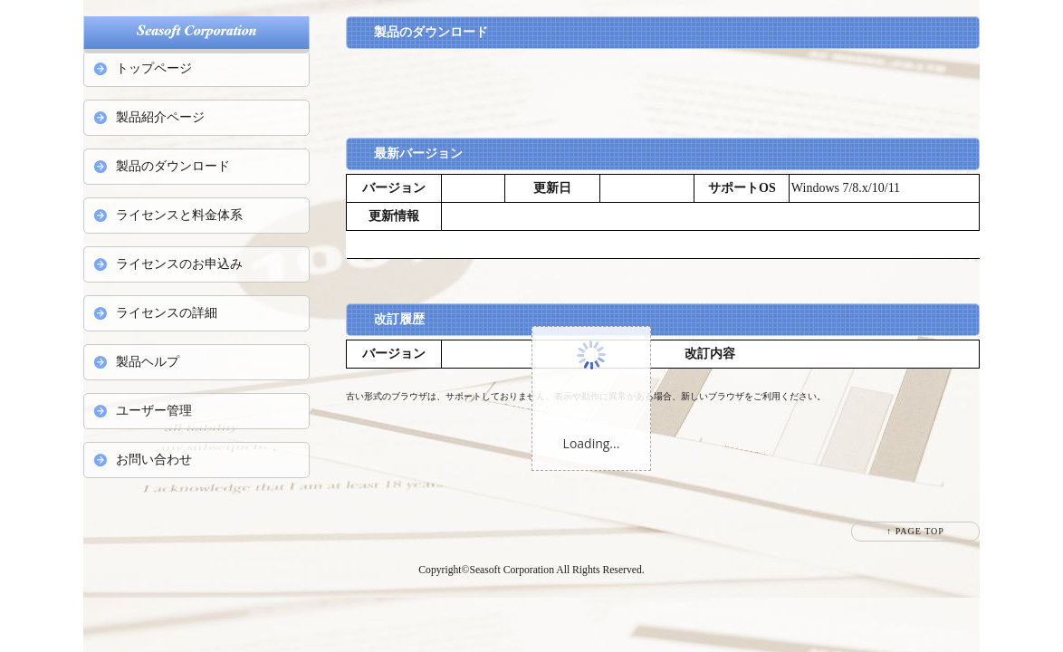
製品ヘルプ (147, 362)
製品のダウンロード (173, 166)
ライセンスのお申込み (179, 264)
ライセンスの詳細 (166, 313)
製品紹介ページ (160, 117)
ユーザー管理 (154, 410)
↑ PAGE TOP (915, 531)
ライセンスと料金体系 (179, 215)
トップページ (154, 68)
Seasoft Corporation (511, 570)
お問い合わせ (154, 459)
